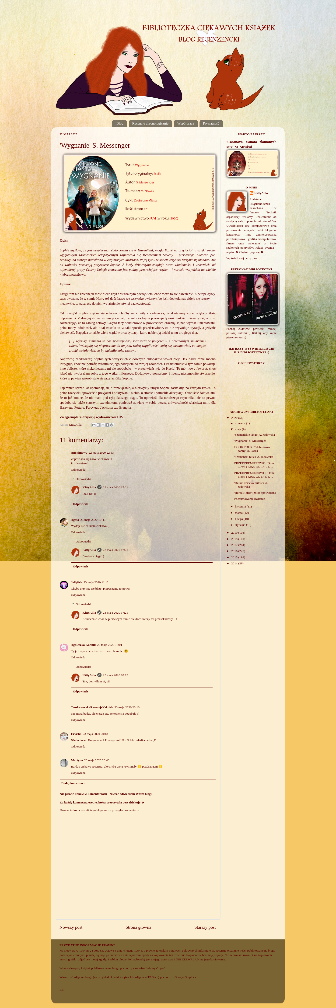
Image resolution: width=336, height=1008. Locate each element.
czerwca (240, 423)
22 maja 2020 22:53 (101, 452)
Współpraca (185, 123)
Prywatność (211, 123)
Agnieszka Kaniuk (83, 645)
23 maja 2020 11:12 (96, 582)
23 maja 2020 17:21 (115, 487)
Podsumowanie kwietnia (249, 499)
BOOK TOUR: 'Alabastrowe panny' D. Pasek (252, 448)
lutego (239, 519)
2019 (234, 532)
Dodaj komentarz (73, 783)
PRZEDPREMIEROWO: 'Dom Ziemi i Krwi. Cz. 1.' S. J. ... (254, 474)
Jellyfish (76, 582)
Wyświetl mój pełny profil (242, 258)
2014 (234, 563)
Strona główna (138, 927)
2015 (234, 557)
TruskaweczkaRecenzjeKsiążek (92, 707)
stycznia (240, 525)
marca (239, 512)
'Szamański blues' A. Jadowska (253, 457)
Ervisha (76, 734)
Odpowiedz (78, 469)
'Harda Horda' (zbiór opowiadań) (255, 492)
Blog (119, 123)
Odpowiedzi (83, 479)
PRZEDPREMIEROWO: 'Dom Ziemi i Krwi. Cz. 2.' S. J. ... (254, 465)
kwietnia (241, 506)
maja (238, 429)
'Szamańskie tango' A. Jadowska (254, 434)
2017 (234, 545)
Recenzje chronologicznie (150, 123)
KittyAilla (89, 487)
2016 (234, 551)
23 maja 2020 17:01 (109, 645)
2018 (234, 539)
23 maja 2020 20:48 (96, 760)
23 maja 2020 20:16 (127, 707)
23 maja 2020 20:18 (95, 734)
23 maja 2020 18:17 (115, 675)
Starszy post (205, 927)
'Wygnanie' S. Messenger (250, 440)
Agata (75, 519)
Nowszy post (71, 927)
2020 (234, 418)
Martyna (77, 760)
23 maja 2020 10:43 (93, 519)
